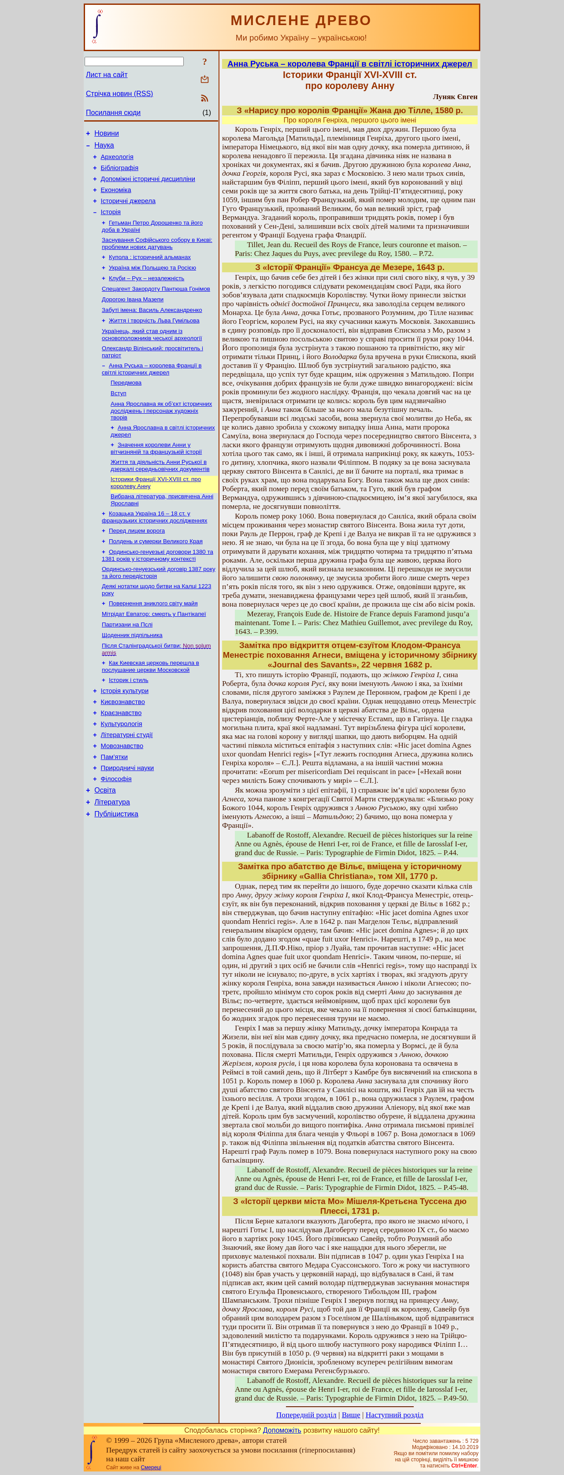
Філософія (116, 830)
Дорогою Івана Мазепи (132, 316)
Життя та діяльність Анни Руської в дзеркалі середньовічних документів (160, 492)
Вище (351, 1415)
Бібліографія (119, 173)
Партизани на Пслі (127, 660)
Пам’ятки (114, 805)
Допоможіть (282, 1430)
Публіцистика (116, 869)
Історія (111, 222)
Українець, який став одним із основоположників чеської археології (152, 354)
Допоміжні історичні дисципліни (148, 185)
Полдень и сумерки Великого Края (156, 572)
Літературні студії (127, 781)
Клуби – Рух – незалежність (146, 293)
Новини (106, 134)
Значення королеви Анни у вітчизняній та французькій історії (156, 474)
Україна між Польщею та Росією (152, 281)
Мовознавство (122, 793)
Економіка (116, 197)
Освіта (105, 843)
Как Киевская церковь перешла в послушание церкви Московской (150, 705)
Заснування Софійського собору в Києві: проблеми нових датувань (157, 256)
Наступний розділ (394, 1415)
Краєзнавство (121, 756)
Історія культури (125, 731)
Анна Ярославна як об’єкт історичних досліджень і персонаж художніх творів (161, 434)
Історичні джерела (128, 210)
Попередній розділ (306, 1415)
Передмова (126, 404)
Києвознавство (123, 744)
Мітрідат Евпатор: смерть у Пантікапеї (154, 649)
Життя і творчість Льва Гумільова (154, 339)
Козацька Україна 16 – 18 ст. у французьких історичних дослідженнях (154, 546)
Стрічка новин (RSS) (119, 93)
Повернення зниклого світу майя (153, 637)
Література (112, 856)
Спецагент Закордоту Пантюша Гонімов (156, 304)
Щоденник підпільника (132, 672)
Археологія (117, 160)
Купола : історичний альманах (150, 270)
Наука (104, 148)
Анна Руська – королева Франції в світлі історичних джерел (152, 390)
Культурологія (121, 768)
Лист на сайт (107, 74)
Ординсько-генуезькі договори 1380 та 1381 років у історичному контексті (157, 587)
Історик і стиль (128, 719)
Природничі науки (127, 818)
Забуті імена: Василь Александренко (152, 327)
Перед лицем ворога (137, 560)
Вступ (118, 416)
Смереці (151, 1467)
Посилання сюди (113, 112)
